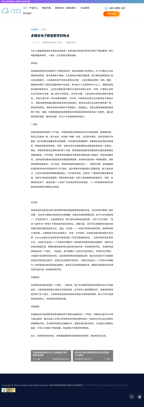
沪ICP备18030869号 (91, 385)
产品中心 (35, 8)
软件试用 (111, 13)
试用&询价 (72, 8)
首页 (25, 8)
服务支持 (59, 8)
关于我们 (28, 13)
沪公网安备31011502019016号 (114, 385)
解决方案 (47, 8)
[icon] (131, 396)
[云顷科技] (11, 10)
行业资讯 (85, 8)
